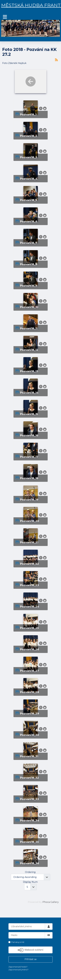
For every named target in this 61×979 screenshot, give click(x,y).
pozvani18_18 (29, 478)
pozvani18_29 (29, 713)
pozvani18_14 (29, 392)
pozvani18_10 (29, 307)
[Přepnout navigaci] (5, 17)
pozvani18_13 (29, 371)
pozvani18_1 (28, 114)
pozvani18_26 (29, 649)
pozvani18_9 (28, 285)
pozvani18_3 (28, 157)
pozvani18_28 (29, 692)
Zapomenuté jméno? (18, 969)
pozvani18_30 (29, 735)
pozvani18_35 (29, 842)
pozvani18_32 (29, 777)
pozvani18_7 (28, 242)
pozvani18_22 (29, 563)
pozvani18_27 (29, 670)
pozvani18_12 (29, 349)
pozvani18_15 (29, 414)
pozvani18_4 (28, 178)
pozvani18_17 (29, 456)
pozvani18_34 (29, 820)
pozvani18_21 (29, 542)
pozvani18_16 (29, 435)
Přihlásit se (31, 959)
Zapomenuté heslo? (17, 967)
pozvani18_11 (28, 328)
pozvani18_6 (28, 221)
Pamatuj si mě (17, 942)
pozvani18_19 (29, 499)
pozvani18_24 (29, 606)
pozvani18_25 (29, 628)
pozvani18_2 (28, 135)
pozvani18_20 (29, 521)
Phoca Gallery (50, 902)
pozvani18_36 (29, 863)
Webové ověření (30, 950)
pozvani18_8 (28, 264)
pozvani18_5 (28, 200)
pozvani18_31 (29, 756)
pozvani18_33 (29, 799)
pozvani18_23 (29, 585)
